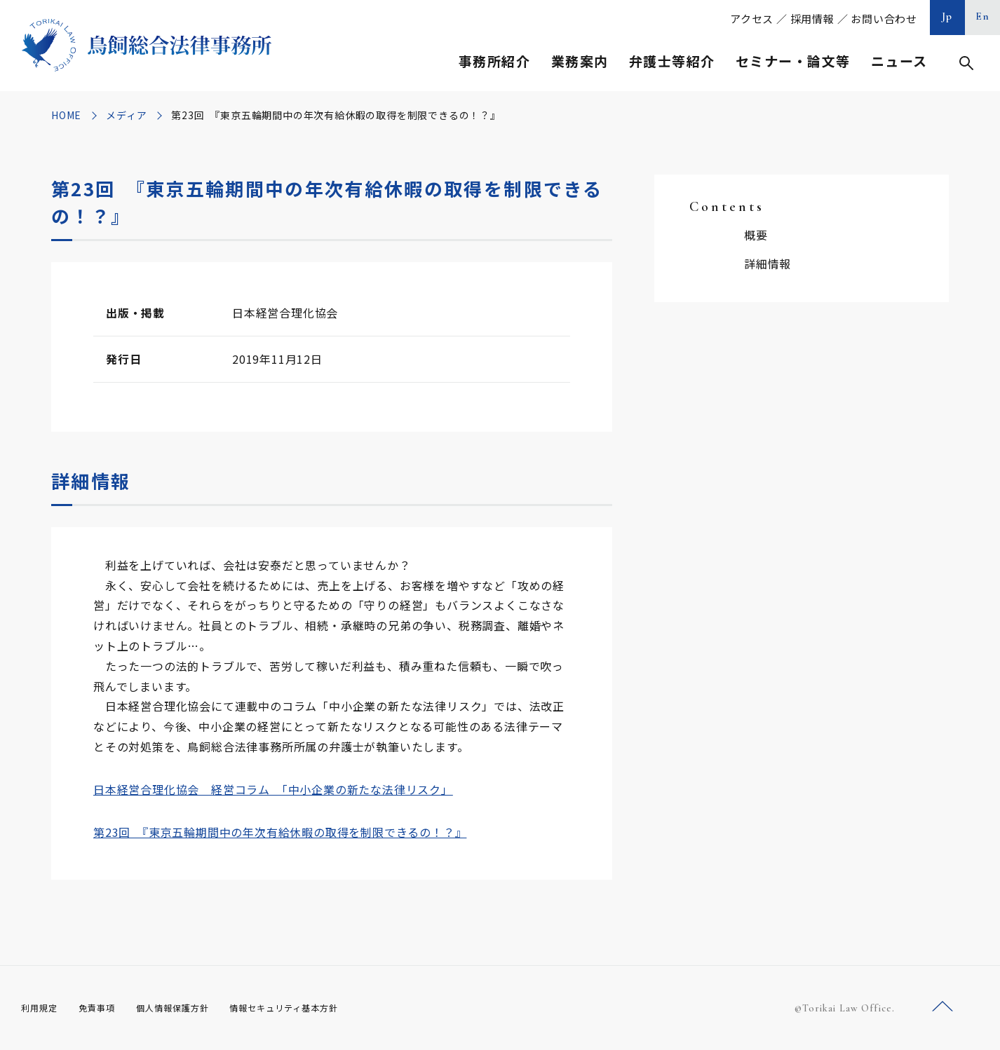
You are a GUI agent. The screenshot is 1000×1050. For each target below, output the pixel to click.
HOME (66, 115)
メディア (126, 115)
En (982, 16)
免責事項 (105, 1008)
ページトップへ (942, 1006)
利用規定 (42, 1008)
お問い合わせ (884, 18)
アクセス (751, 18)
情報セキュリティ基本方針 (317, 1008)
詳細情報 (767, 263)
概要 (756, 234)
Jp (947, 16)
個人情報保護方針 (190, 1008)
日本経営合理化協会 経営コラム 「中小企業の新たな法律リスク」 (273, 789)
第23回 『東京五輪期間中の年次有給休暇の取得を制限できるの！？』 (279, 832)
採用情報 (812, 18)
